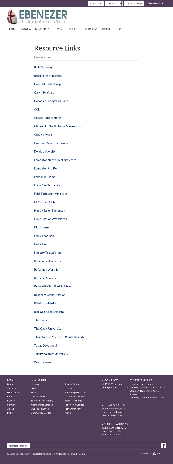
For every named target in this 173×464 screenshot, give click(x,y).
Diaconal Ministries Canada (51, 143)
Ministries (13, 392)
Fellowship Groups (74, 404)
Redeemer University (47, 261)
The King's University (47, 328)
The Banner (41, 320)
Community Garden (41, 412)
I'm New (26, 29)
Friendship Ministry (75, 392)
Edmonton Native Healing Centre (55, 160)
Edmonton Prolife (45, 168)
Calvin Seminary (44, 92)
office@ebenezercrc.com (115, 387)
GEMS (34, 388)
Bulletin (75, 29)
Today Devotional (45, 345)
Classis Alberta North (47, 117)
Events (60, 29)
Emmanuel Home (44, 177)
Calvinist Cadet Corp (47, 84)
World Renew (42, 362)
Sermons (91, 29)
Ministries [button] (43, 29)
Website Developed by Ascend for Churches (147, 452)
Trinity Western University (51, 354)
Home (13, 29)
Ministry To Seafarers (48, 252)
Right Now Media (45, 303)
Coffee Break (38, 396)
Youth (34, 392)
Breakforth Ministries (48, 75)
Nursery (35, 384)
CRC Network (43, 134)
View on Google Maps (112, 415)
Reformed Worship (46, 269)
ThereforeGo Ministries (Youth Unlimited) (60, 337)
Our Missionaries (40, 408)
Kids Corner (42, 227)
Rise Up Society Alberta (49, 312)
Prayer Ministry (73, 408)
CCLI (37, 109)
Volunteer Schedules (18, 445)
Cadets (68, 388)
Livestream (96, 3)
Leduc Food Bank (44, 236)
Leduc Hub (40, 244)
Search (111, 3)
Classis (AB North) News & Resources (58, 126)
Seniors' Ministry (73, 400)
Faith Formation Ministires (50, 193)
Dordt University (45, 151)
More (68, 412)
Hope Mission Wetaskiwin (50, 219)
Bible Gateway (43, 67)
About (106, 29)
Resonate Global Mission (49, 295)
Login (82, 453)
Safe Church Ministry (42, 400)
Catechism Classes (75, 396)
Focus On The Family (47, 185)
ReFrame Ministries (46, 278)
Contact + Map (134, 3)
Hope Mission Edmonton (49, 210)
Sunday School (72, 384)
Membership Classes (42, 404)
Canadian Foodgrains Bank (51, 101)
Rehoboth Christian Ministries (53, 286)
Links (117, 29)
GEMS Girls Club (44, 202)
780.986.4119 (155, 3)
